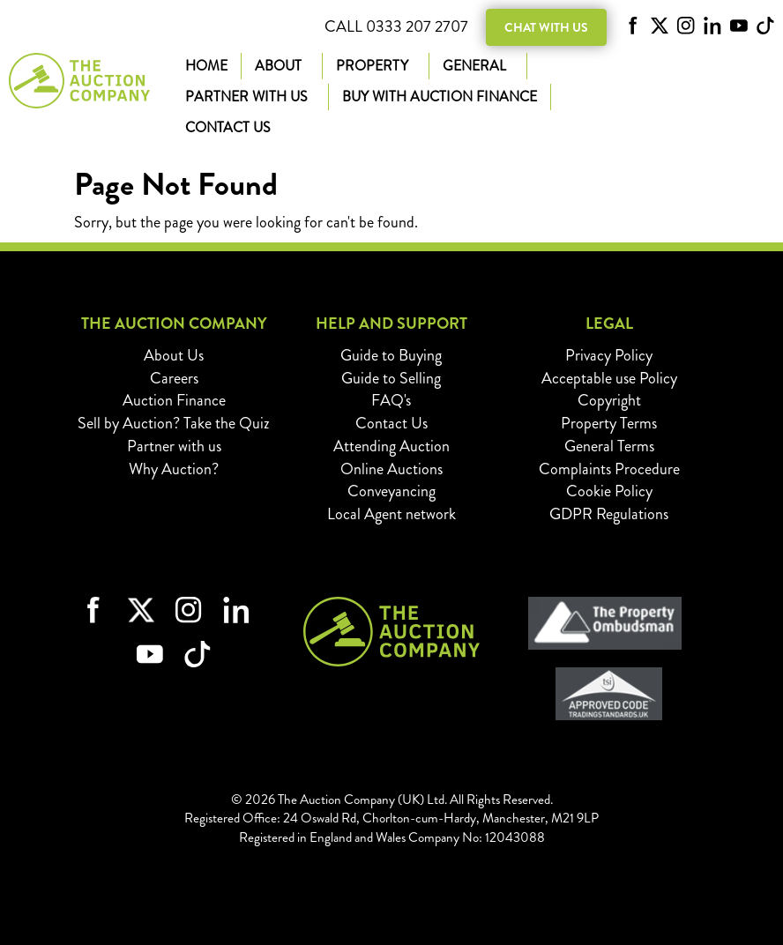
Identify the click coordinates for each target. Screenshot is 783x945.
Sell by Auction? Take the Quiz (174, 423)
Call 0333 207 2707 (396, 27)
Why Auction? (174, 469)
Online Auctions (391, 469)
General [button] (478, 66)
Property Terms (609, 423)
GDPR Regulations (608, 513)
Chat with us (546, 27)
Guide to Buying (391, 355)
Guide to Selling (391, 378)
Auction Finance (174, 400)
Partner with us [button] (250, 96)
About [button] (282, 66)
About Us (174, 355)
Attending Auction (391, 446)
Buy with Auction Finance (439, 96)
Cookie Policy (609, 491)
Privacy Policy (608, 355)
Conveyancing (391, 491)
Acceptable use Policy (609, 378)
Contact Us (228, 127)
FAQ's (391, 400)
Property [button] (375, 66)
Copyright (609, 400)
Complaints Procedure (609, 469)
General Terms (609, 446)
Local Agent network (391, 513)
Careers (174, 378)
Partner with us (174, 446)
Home (206, 66)
